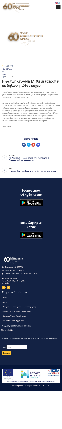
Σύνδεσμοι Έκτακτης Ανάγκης (14, 321)
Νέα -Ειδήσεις (7, 69)
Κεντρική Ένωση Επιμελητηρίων (15, 316)
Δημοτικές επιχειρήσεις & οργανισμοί (17, 311)
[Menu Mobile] (58, 7)
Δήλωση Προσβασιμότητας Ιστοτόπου (17, 326)
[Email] (16, 347)
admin (4, 74)
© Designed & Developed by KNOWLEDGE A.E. (31, 386)
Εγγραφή (6, 353)
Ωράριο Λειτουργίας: (21, 274)
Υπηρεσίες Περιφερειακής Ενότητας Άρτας (19, 307)
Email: (15, 270)
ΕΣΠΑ (5, 298)
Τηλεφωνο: (14, 267)
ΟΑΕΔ (5, 302)
